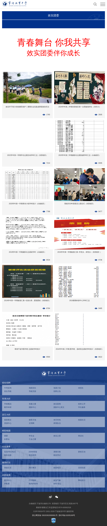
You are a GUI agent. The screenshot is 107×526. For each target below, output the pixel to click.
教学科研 (7, 407)
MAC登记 (57, 484)
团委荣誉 (61, 24)
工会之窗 (32, 439)
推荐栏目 (6, 462)
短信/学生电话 (10, 452)
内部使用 (6, 475)
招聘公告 (57, 391)
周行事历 (32, 468)
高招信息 (81, 468)
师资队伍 (57, 423)
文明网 (31, 423)
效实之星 (57, 436)
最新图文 (7, 420)
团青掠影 (13, 24)
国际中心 (32, 407)
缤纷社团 (45, 24)
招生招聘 (6, 383)
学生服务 (81, 407)
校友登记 (57, 455)
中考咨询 (7, 388)
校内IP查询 (33, 484)
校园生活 (81, 420)
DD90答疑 (33, 452)
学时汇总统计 (78, 24)
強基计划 (57, 388)
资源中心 (7, 423)
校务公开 (81, 404)
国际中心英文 (59, 407)
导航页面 (32, 391)
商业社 (81, 436)
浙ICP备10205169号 (67, 515)
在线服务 (6, 446)
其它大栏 (6, 414)
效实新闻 (57, 404)
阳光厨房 (32, 455)
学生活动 (29, 24)
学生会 (31, 436)
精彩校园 (6, 430)
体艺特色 (57, 420)
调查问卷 (57, 452)
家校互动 (81, 452)
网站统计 (81, 480)
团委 (6, 436)
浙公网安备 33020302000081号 (45, 515)
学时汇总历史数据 (94, 24)
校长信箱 (7, 455)
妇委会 (7, 439)
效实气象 (57, 480)
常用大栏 (6, 399)
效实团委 (53, 15)
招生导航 (7, 391)
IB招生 (80, 388)
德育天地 (32, 420)
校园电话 (57, 468)
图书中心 (7, 480)
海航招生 (32, 388)
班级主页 (7, 468)
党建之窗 (32, 404)
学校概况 (7, 404)
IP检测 (6, 484)
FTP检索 (32, 480)
